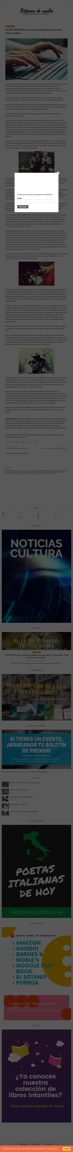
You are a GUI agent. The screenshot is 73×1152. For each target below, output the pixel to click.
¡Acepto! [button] (66, 1148)
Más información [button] (52, 1148)
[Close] (58, 173)
